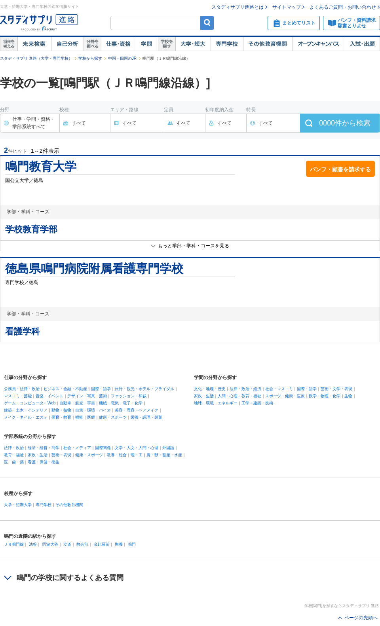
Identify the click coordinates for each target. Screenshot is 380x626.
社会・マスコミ (279, 389)
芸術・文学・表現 (336, 389)
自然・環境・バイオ (93, 410)
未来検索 (34, 44)
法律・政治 (14, 448)
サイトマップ (286, 7)
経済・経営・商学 (43, 448)
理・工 (136, 455)
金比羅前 (102, 544)
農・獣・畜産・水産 (164, 455)
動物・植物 (61, 410)
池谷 (33, 544)
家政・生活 (204, 396)
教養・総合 (117, 455)
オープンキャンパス (319, 44)
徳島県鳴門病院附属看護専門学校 (94, 268)
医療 (91, 417)
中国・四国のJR (122, 58)
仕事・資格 (118, 44)
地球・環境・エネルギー (216, 403)
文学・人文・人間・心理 (136, 448)
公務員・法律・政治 (22, 389)
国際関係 (103, 448)
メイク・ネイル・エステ (26, 417)
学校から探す (90, 58)
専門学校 (227, 44)
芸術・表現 (61, 455)
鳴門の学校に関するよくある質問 (70, 578)
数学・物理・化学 (324, 396)
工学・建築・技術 (257, 403)
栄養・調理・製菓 (146, 417)
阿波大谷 (50, 544)
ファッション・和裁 (128, 396)
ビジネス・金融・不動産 (65, 389)
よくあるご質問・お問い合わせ (343, 7)
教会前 (82, 544)
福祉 (79, 417)
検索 (207, 23)
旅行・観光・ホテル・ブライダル (144, 389)
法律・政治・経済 (245, 389)
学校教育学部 (31, 229)
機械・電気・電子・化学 (120, 403)
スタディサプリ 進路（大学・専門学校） (36, 58)
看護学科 (22, 331)
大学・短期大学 (18, 505)
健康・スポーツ (113, 417)
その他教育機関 (268, 44)
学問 (147, 44)
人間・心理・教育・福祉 (239, 396)
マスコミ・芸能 (18, 396)
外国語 (168, 448)
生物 (348, 396)
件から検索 (344, 123)
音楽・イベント (49, 396)
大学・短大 (193, 44)
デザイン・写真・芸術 (87, 396)
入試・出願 (362, 44)
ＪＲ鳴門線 (14, 544)
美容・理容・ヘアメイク (136, 410)
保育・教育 (61, 417)
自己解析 (67, 44)
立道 (67, 544)
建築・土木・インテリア (26, 410)
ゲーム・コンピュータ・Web (29, 403)
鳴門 (132, 544)
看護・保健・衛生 (43, 462)
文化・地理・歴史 (210, 389)
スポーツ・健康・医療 (285, 396)
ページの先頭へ (361, 617)
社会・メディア (77, 448)
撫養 (119, 544)
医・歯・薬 (14, 462)
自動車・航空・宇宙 (77, 403)
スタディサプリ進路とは (237, 7)
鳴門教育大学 (40, 166)
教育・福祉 (14, 455)
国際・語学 (101, 389)
